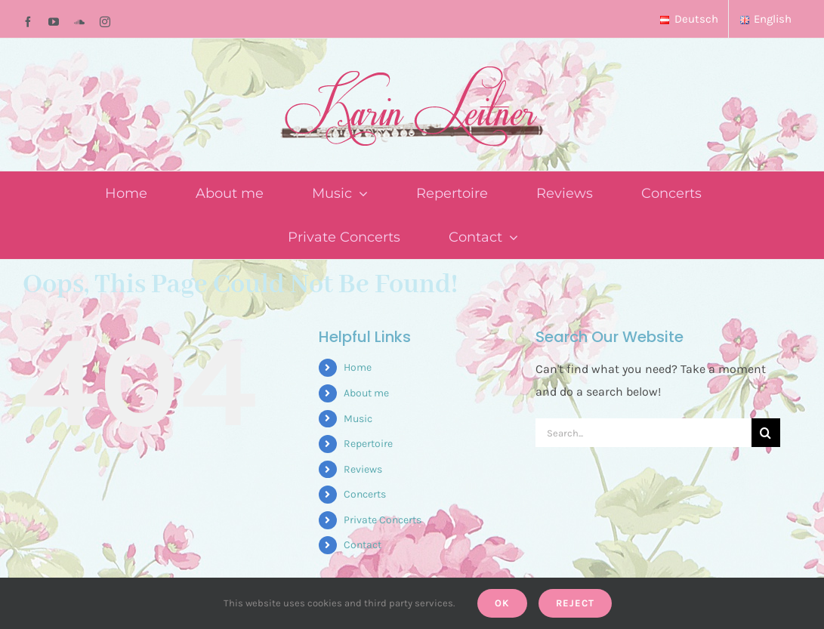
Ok (502, 603)
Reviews (363, 469)
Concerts (365, 494)
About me (366, 393)
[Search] (765, 432)
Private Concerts (382, 519)
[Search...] (643, 432)
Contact (362, 544)
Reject (575, 603)
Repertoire (368, 443)
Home (358, 367)
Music (358, 418)
